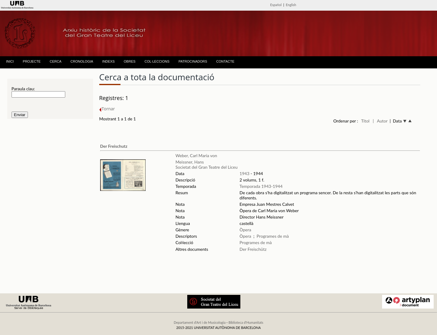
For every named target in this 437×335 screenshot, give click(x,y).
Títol (365, 120)
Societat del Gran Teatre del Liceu (206, 167)
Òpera (245, 229)
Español (276, 5)
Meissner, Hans (189, 161)
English (291, 5)
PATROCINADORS (192, 61)
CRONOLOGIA (81, 61)
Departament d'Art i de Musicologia (199, 322)
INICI (10, 61)
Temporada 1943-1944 (261, 186)
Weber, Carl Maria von (196, 155)
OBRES (130, 61)
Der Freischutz (113, 146)
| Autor (380, 120)
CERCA (56, 61)
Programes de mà (273, 236)
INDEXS (108, 61)
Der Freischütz (252, 249)
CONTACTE (225, 61)
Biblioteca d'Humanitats (246, 322)
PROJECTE (32, 61)
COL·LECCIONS (156, 61)
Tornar (107, 109)
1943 (244, 173)
